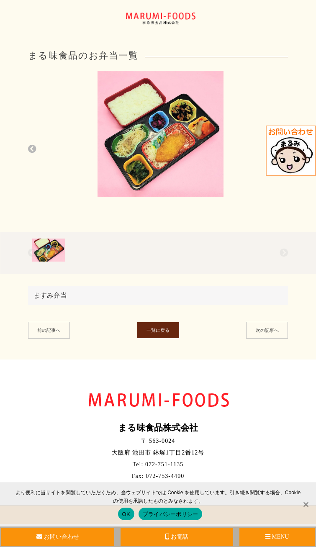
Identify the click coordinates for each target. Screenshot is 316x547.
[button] (32, 149)
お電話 (176, 537)
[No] (305, 504)
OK (126, 514)
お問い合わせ (57, 537)
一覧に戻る (158, 330)
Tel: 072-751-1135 (158, 464)
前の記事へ (48, 330)
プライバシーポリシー (170, 514)
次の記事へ (267, 330)
